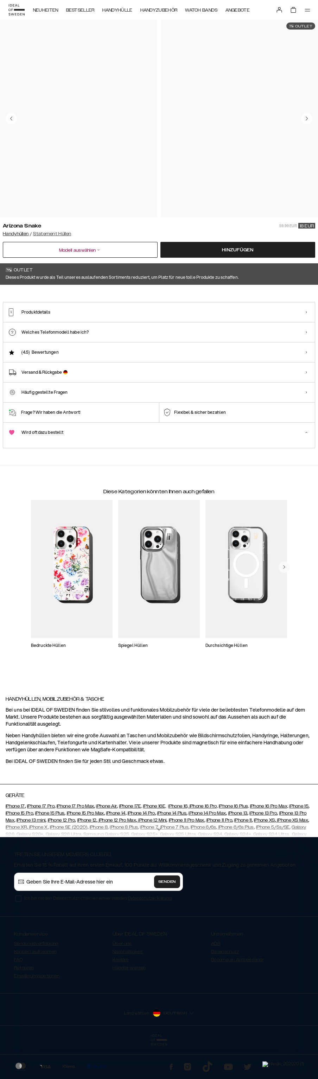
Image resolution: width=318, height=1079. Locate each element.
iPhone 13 (238, 846)
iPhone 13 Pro (263, 846)
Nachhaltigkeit (128, 985)
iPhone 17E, (130, 839)
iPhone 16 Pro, (204, 839)
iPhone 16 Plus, (234, 839)
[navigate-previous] (284, 625)
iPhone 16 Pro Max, (269, 839)
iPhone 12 (87, 853)
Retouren (23, 1001)
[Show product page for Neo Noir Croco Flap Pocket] (65, 334)
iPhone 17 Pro (41, 839)
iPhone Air (106, 839)
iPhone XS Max (292, 853)
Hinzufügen (238, 250)
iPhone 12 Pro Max (116, 853)
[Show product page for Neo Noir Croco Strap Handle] (150, 334)
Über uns (122, 977)
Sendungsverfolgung (36, 977)
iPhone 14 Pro (141, 846)
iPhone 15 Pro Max (85, 846)
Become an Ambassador (237, 993)
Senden (167, 915)
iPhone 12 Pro (61, 853)
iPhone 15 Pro (19, 846)
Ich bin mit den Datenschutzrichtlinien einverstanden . (98, 932)
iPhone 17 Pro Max (75, 839)
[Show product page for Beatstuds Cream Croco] (235, 334)
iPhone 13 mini (31, 853)
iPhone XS (264, 853)
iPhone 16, (178, 839)
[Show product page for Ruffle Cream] (277, 334)
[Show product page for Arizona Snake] (23, 334)
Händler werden (129, 1001)
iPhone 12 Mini (152, 853)
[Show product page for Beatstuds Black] (192, 334)
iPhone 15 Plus (49, 846)
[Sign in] (279, 10)
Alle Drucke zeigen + (294, 294)
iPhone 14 (116, 846)
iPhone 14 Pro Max (207, 846)
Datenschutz (225, 985)
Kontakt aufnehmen (35, 985)
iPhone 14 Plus (171, 846)
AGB (215, 977)
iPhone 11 (243, 853)
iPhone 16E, (154, 839)
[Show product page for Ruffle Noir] (107, 334)
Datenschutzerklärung (150, 932)
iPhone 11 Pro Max (186, 853)
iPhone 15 (299, 839)
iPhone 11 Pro (219, 853)
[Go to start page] (16, 9)
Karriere (120, 993)
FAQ (18, 993)
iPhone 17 (15, 839)
